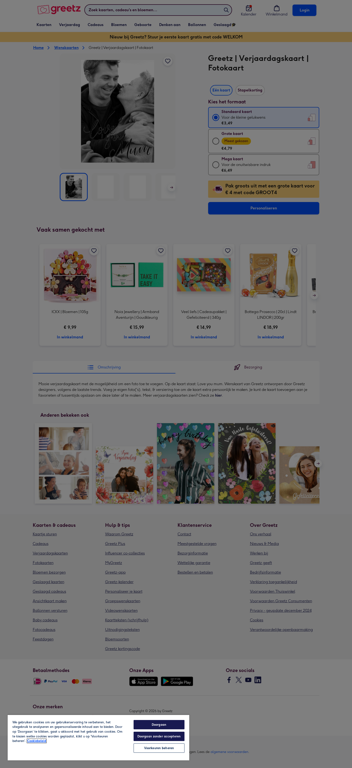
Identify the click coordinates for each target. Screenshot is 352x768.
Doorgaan (159, 724)
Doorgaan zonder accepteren (159, 736)
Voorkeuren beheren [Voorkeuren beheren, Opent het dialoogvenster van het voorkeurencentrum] (159, 748)
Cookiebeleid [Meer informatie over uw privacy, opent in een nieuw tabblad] (36, 741)
